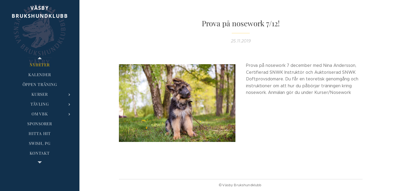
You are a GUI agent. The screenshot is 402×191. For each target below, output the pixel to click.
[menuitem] (40, 65)
